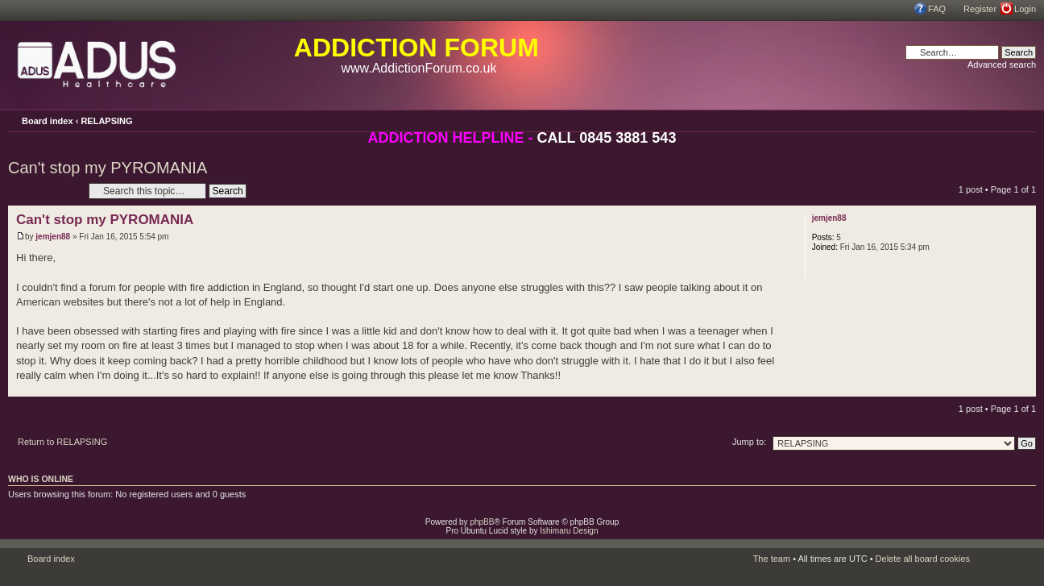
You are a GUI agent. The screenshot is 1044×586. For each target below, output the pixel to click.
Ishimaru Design (569, 530)
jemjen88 (52, 236)
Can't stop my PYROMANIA (107, 168)
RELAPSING (106, 121)
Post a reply (44, 191)
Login (1025, 9)
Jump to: (749, 442)
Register (979, 9)
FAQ (937, 9)
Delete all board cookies (923, 558)
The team (771, 558)
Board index (47, 121)
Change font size (1024, 120)
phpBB (482, 521)
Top (1023, 388)
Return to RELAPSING (62, 442)
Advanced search (1001, 64)
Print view (1002, 119)
